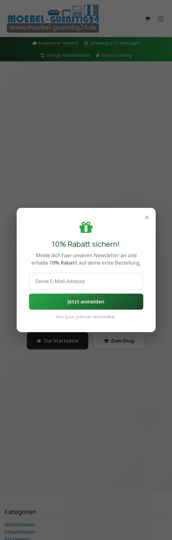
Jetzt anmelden (86, 301)
